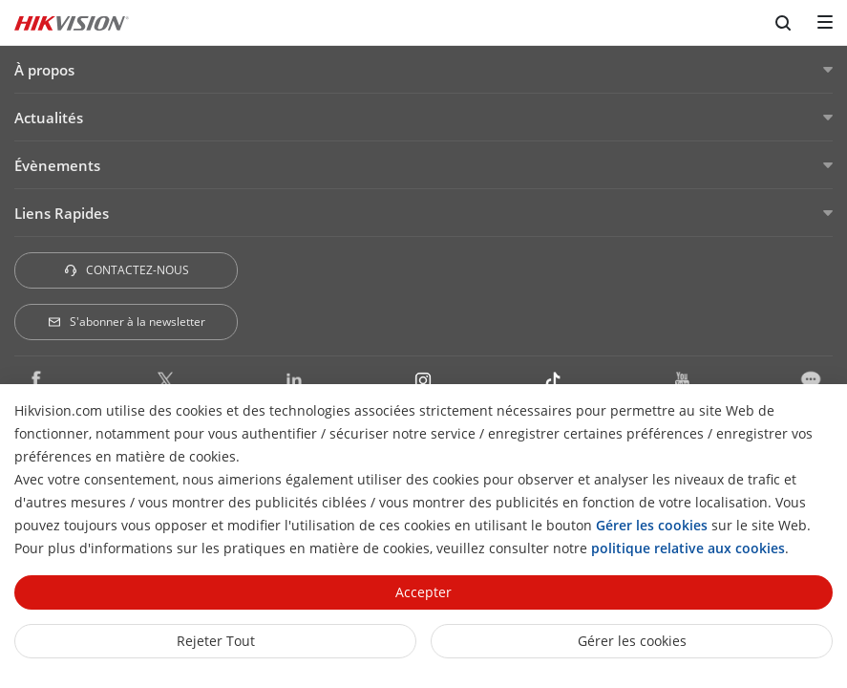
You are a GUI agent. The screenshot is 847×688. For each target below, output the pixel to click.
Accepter (423, 592)
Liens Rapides (61, 213)
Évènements (57, 165)
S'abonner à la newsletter (126, 321)
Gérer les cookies (632, 641)
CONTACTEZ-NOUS (126, 270)
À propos (44, 69)
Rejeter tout (216, 641)
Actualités (48, 117)
